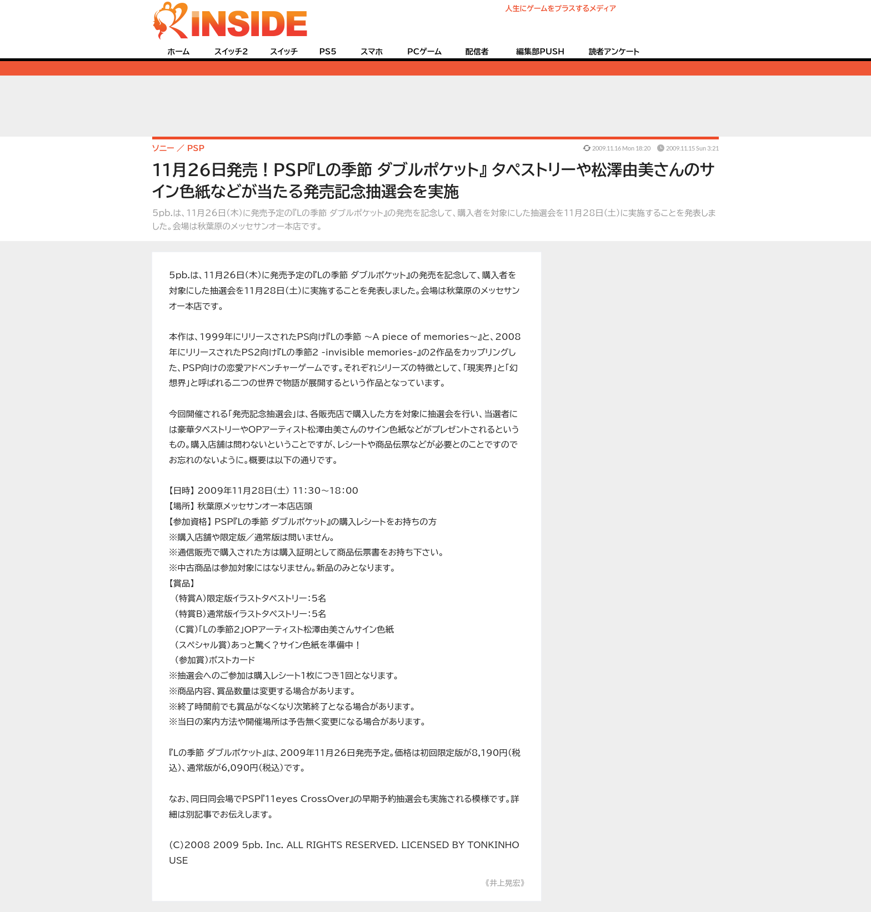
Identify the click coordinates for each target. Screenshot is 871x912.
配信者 (477, 52)
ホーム (178, 52)
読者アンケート (614, 52)
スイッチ (284, 52)
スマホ (372, 52)
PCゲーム (424, 52)
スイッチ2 (231, 52)
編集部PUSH (540, 52)
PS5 (328, 52)
